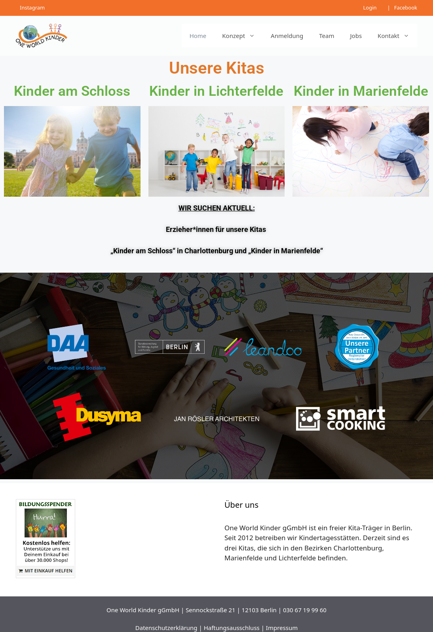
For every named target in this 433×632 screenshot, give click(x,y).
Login (369, 7)
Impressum (282, 628)
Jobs (356, 36)
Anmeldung (287, 36)
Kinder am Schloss (72, 91)
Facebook (405, 7)
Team (326, 36)
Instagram (32, 7)
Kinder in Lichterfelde (216, 91)
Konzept (242, 35)
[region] (216, 376)
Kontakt (397, 35)
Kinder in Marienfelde (361, 91)
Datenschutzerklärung (166, 628)
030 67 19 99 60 (305, 610)
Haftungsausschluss (232, 628)
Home (198, 36)
